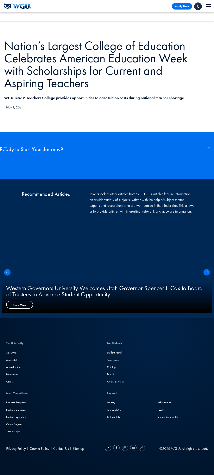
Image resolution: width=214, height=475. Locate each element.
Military (111, 402)
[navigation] (208, 6)
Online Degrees (14, 424)
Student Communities (168, 417)
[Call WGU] (198, 6)
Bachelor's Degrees (16, 409)
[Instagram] (125, 448)
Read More (19, 305)
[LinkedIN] (108, 448)
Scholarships (13, 431)
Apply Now (182, 6)
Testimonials (113, 417)
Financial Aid (114, 409)
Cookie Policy (39, 448)
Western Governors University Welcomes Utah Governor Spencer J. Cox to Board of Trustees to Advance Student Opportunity (104, 291)
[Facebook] (116, 448)
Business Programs (16, 402)
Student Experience (16, 417)
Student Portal (114, 352)
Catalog (111, 367)
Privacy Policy (16, 448)
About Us (11, 352)
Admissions (113, 360)
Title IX (110, 374)
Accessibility (12, 360)
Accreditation (13, 367)
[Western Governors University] (17, 6)
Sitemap (78, 448)
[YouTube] (133, 448)
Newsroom (12, 374)
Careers (10, 381)
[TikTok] (141, 448)
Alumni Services (115, 381)
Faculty (161, 409)
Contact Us (61, 448)
